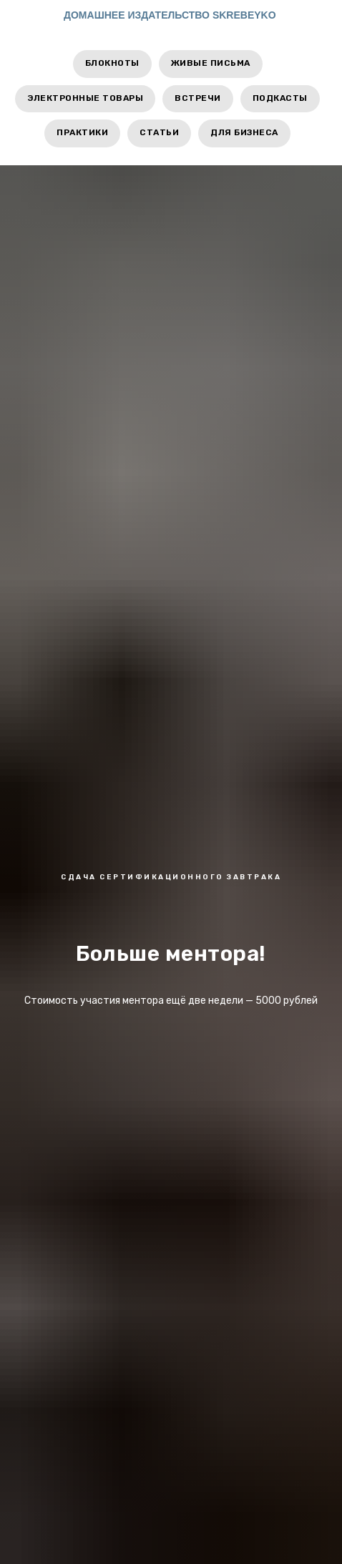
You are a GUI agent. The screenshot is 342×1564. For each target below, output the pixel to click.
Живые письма (210, 63)
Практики (82, 132)
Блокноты (112, 63)
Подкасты (280, 98)
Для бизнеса (244, 132)
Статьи (159, 132)
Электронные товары (85, 98)
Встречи (198, 98)
